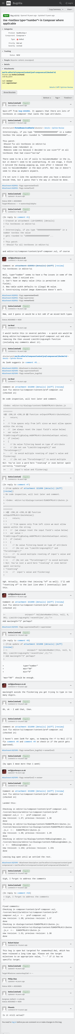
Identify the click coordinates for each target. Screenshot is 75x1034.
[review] (58, 265)
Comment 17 (12, 882)
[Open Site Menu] (3, 3)
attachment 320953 (24, 265)
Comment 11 (12, 681)
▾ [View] (62, 9)
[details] (40, 265)
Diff (57, 87)
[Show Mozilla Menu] (8, 3)
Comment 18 (12, 939)
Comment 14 (12, 752)
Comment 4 (12, 309)
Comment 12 (12, 698)
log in (14, 1013)
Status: (12, 55)
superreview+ (11, 83)
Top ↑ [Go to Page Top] (5, 1026)
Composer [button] (21, 36)
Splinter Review (67, 87)
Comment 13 (12, 715)
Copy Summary (55, 9)
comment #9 (22, 634)
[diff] (49, 265)
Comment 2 (12, 212)
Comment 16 (12, 867)
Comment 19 (12, 1001)
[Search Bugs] (60, 3)
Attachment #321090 (10, 371)
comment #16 (23, 887)
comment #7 (22, 484)
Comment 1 (12, 123)
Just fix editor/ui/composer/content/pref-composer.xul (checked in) (29, 72)
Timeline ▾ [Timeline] (68, 98)
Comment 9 (12, 591)
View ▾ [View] (69, 9)
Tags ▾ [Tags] (57, 98)
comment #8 (12, 735)
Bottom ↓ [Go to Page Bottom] (47, 98)
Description (12, 105)
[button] (69, 3)
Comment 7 (12, 382)
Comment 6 (12, 351)
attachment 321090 (24, 387)
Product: (11, 33)
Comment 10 (12, 629)
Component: (10, 36)
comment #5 (30, 362)
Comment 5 (12, 328)
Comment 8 (12, 479)
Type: (13, 39)
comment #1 (22, 217)
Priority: (12, 43)
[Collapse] (71, 104)
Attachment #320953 (10, 186)
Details (52, 87)
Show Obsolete (9, 92)
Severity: (11, 46)
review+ (9, 81)
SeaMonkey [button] (21, 33)
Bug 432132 (14, 15)
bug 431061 (23, 111)
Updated (11, 196)
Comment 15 (12, 780)
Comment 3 (12, 260)
